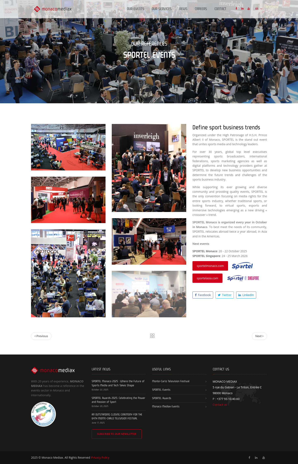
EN (257, 9)
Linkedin (246, 295)
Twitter (225, 295)
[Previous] (41, 336)
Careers (201, 9)
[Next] (259, 336)
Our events (135, 9)
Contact (220, 9)
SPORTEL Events (161, 389)
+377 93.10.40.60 (228, 399)
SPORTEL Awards (161, 398)
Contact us (220, 405)
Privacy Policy (100, 457)
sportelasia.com (207, 278)
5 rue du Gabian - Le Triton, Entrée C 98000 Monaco (237, 387)
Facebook (203, 295)
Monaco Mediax (52, 457)
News (183, 9)
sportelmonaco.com (210, 266)
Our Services (162, 9)
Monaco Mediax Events (165, 406)
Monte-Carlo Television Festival (171, 381)
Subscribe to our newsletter (116, 434)
